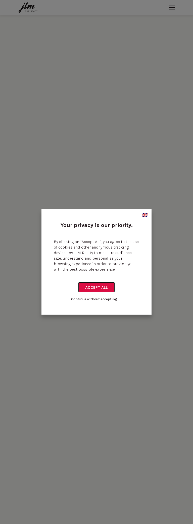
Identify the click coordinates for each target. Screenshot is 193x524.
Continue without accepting (96, 299)
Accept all (96, 287)
